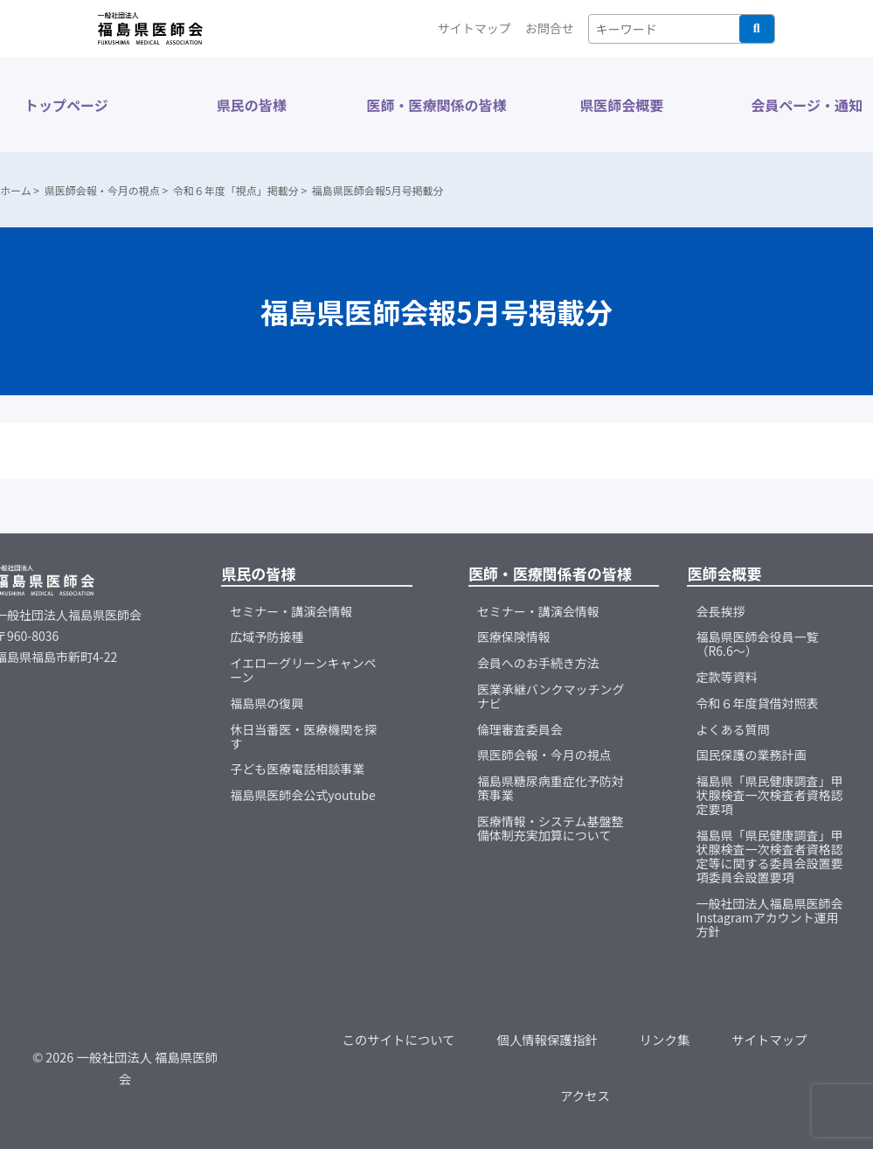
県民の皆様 (252, 104)
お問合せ (549, 28)
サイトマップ (474, 28)
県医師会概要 (621, 104)
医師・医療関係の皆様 (436, 104)
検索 (756, 29)
